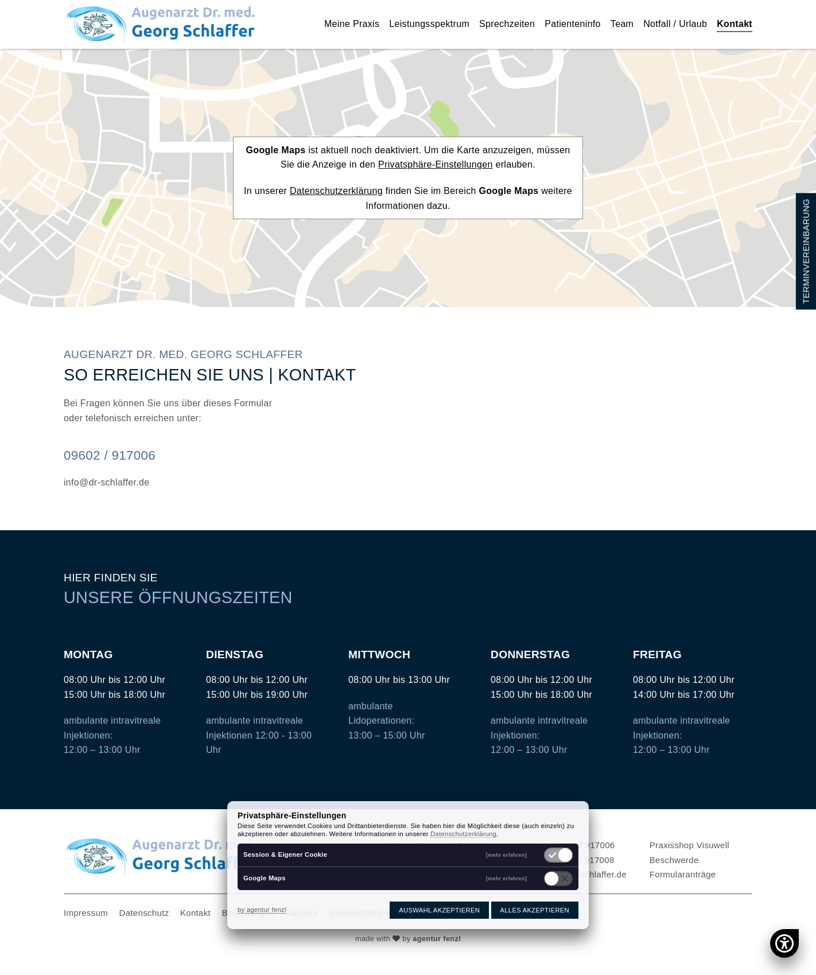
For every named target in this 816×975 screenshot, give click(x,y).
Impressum (86, 913)
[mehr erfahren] (506, 855)
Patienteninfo (573, 24)
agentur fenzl (437, 938)
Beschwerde (674, 860)
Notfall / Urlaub (675, 24)
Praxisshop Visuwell (689, 845)
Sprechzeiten (507, 24)
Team (622, 24)
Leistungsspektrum (429, 24)
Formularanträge (683, 874)
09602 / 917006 (110, 455)
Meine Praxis (351, 24)
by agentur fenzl (262, 909)
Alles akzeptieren (534, 910)
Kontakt (734, 24)
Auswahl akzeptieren (439, 910)
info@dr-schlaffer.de (107, 482)
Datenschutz (144, 913)
